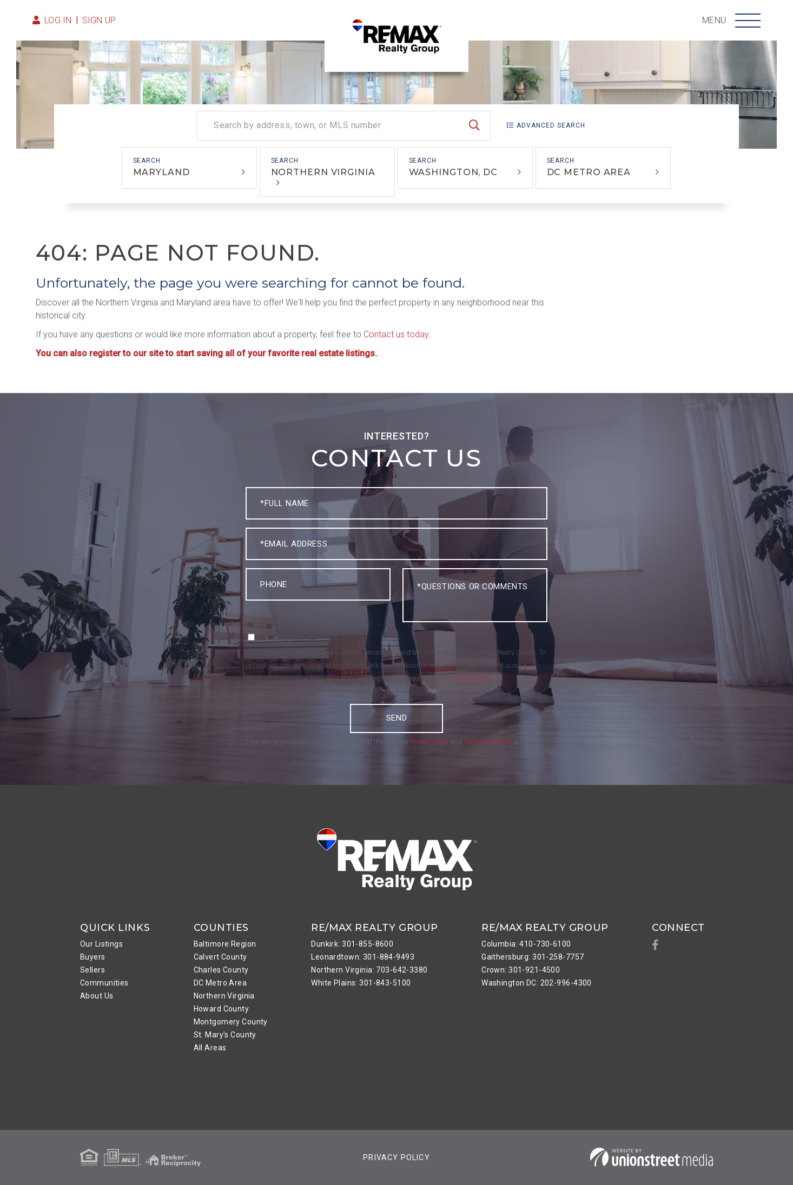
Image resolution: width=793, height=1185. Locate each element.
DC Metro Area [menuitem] (220, 982)
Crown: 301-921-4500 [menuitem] (520, 970)
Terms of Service (488, 741)
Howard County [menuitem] (221, 1008)
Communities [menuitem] (104, 982)
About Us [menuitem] (96, 995)
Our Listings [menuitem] (101, 944)
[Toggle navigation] (748, 21)
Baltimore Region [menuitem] (225, 944)
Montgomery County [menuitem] (231, 1021)
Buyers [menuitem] (92, 957)
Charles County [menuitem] (221, 970)
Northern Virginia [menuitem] (224, 995)
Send (396, 718)
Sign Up (99, 20)
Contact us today (396, 334)
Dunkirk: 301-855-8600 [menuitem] (352, 944)
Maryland (161, 172)
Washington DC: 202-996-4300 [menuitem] (536, 982)
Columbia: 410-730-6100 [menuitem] (526, 944)
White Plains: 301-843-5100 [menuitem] (361, 982)
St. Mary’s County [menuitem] (225, 1034)
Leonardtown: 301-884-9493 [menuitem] (362, 957)
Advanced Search (551, 125)
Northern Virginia (323, 172)
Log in (58, 20)
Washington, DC (453, 172)
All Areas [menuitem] (210, 1047)
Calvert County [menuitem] (220, 957)
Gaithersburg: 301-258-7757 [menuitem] (532, 957)
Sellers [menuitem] (92, 970)
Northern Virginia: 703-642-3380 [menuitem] (369, 970)
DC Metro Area (589, 172)
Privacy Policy (472, 678)
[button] (474, 126)
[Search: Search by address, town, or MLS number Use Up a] (344, 126)
